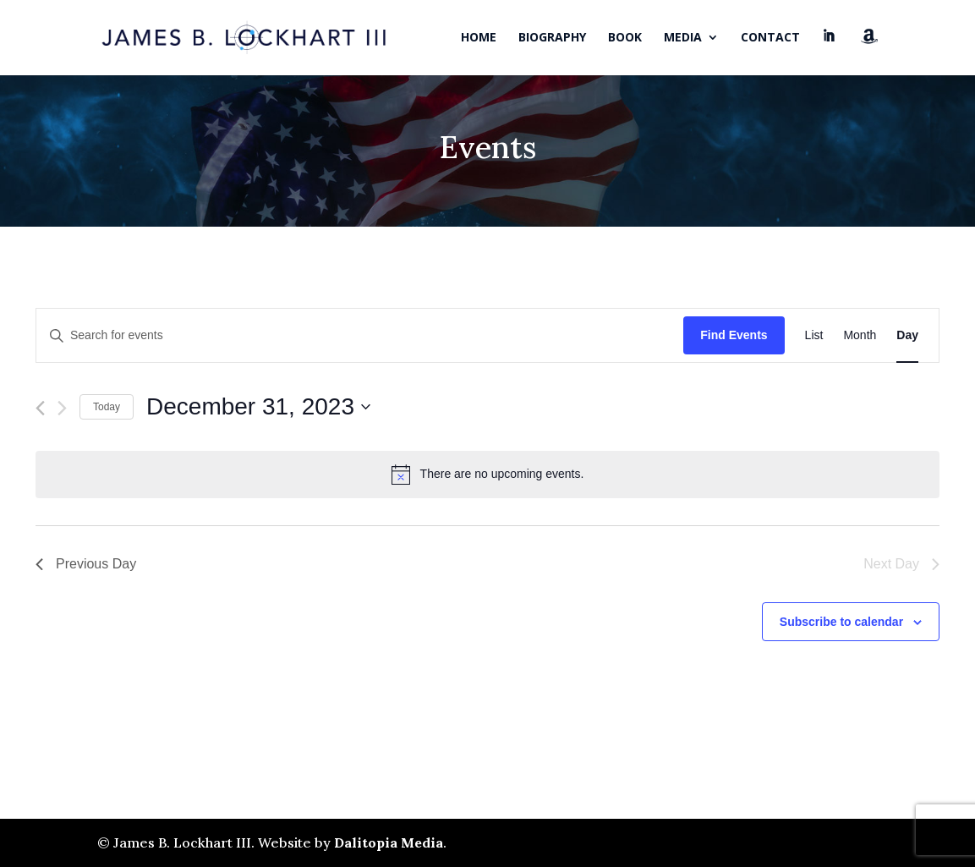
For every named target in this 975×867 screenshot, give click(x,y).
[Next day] (62, 408)
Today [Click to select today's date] (106, 407)
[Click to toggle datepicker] (258, 407)
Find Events (733, 335)
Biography (552, 38)
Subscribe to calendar (841, 621)
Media (683, 38)
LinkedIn (830, 52)
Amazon (869, 51)
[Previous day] (40, 408)
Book (625, 38)
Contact (770, 38)
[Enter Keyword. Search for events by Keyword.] (359, 335)
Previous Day (86, 564)
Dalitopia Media (388, 842)
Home (478, 38)
